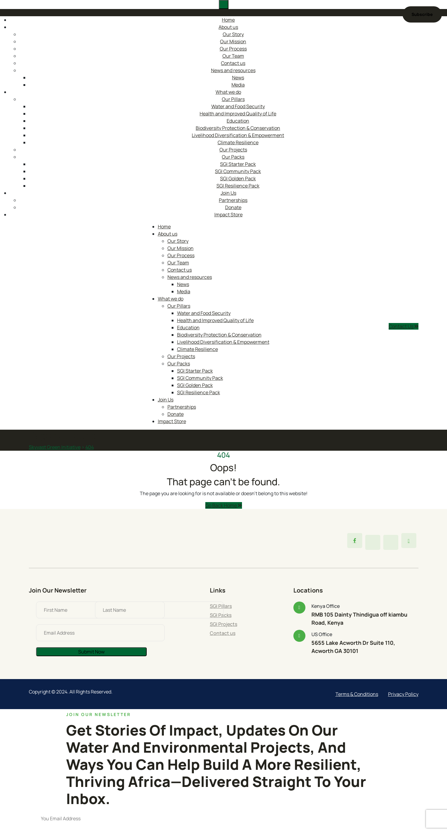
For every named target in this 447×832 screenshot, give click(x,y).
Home (228, 20)
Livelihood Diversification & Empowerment (238, 135)
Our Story (233, 34)
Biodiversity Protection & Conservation (238, 128)
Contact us (233, 63)
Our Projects (233, 149)
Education (238, 120)
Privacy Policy (403, 694)
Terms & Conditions (356, 694)
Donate (233, 207)
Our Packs (233, 157)
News (238, 77)
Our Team (233, 56)
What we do (228, 92)
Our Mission (233, 41)
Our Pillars (233, 99)
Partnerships (233, 200)
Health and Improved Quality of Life (238, 113)
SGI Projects (223, 624)
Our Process (233, 48)
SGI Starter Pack (238, 164)
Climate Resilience (238, 142)
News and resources (233, 70)
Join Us (228, 193)
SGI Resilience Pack (237, 185)
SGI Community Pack (238, 171)
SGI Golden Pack (238, 178)
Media (238, 84)
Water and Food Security (238, 106)
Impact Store (228, 214)
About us (228, 27)
